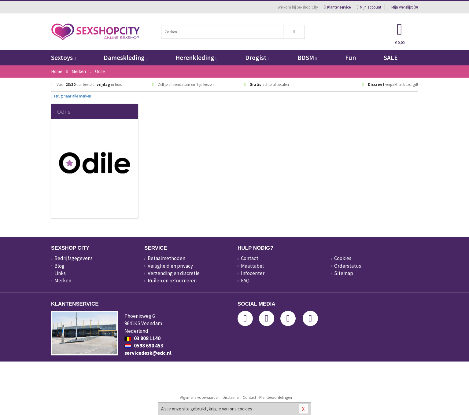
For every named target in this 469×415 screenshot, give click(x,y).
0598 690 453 (143, 345)
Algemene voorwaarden (200, 397)
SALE (391, 57)
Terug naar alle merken (71, 96)
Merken (62, 280)
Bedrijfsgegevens (73, 258)
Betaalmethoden (166, 258)
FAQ (245, 280)
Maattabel (252, 266)
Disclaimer (231, 397)
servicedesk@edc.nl (148, 353)
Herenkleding (196, 57)
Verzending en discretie (174, 273)
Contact (249, 258)
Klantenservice (337, 7)
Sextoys (63, 57)
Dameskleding (125, 57)
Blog (59, 266)
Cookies (342, 258)
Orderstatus (347, 266)
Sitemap (343, 273)
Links (60, 273)
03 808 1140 (142, 338)
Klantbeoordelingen (275, 397)
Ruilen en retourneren (172, 280)
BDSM (307, 57)
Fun (350, 57)
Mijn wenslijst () (402, 7)
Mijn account (369, 7)
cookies (245, 409)
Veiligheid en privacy (170, 266)
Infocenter (252, 273)
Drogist (257, 57)
